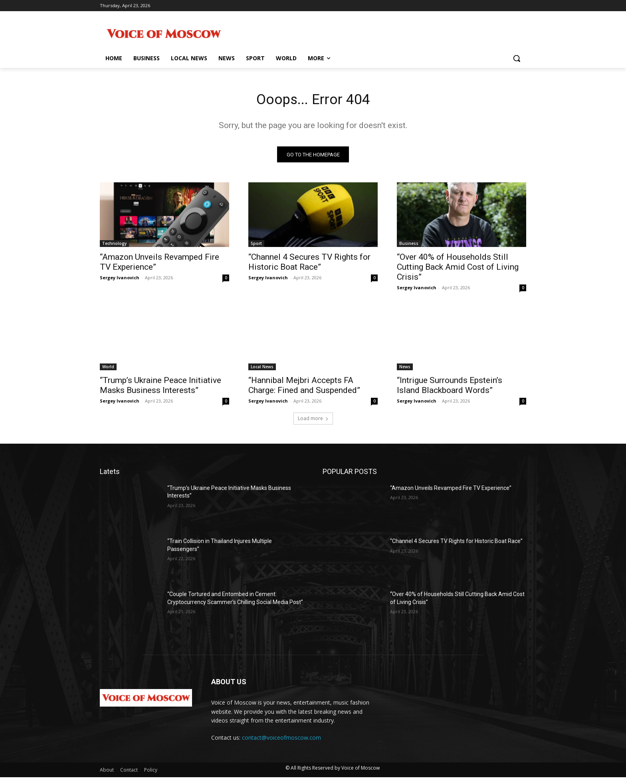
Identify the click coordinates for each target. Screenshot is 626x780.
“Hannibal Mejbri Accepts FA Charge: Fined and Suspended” (304, 388)
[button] (516, 58)
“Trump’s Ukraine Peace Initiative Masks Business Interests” (160, 388)
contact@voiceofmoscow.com (281, 740)
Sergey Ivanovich (119, 280)
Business (408, 246)
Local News (262, 369)
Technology (114, 246)
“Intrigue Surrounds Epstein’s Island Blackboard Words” (449, 388)
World (108, 369)
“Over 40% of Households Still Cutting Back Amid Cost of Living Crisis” (458, 269)
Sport (256, 246)
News (404, 369)
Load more (313, 421)
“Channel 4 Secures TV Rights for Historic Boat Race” (309, 264)
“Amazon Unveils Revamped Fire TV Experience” (450, 491)
